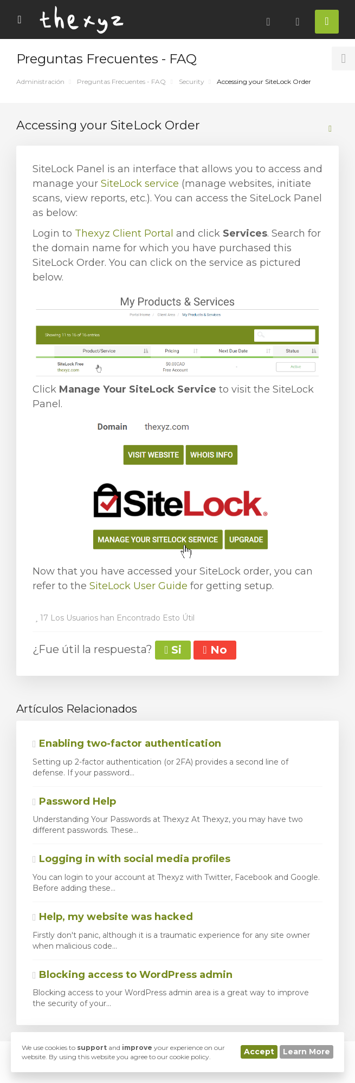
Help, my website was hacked (113, 917)
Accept (259, 1051)
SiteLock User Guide (138, 586)
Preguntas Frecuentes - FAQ (121, 81)
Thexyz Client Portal (124, 233)
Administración (40, 81)
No (215, 649)
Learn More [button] (306, 1051)
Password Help (74, 801)
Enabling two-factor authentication (127, 743)
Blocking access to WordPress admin (133, 975)
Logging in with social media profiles (131, 859)
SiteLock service (140, 184)
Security (191, 81)
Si (173, 649)
